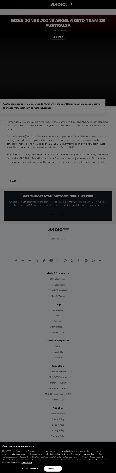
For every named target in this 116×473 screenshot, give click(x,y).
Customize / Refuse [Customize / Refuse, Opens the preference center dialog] (29, 468)
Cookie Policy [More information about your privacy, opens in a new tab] (27, 463)
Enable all (53, 468)
